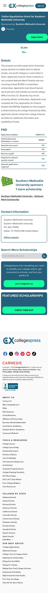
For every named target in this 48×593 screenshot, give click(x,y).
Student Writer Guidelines (13, 430)
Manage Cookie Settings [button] (21, 372)
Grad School (7, 465)
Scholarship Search (10, 451)
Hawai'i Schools (9, 533)
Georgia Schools (9, 529)
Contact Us (7, 401)
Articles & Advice (10, 455)
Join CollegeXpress (24, 283)
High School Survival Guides (14, 575)
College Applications (11, 547)
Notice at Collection (29, 369)
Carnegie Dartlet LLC (22, 367)
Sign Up (41, 6)
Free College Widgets (11, 483)
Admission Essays (10, 551)
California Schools (10, 512)
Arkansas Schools (10, 508)
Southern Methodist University (30, 24)
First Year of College (11, 579)
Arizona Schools (9, 504)
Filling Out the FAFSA (11, 561)
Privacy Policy (17, 369)
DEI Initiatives (8, 412)
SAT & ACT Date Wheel (12, 479)
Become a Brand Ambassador (14, 422)
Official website (11, 237)
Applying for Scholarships (13, 558)
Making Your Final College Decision (17, 568)
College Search (9, 444)
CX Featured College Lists (13, 462)
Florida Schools (9, 526)
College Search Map (11, 447)
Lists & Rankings (9, 458)
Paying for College (10, 565)
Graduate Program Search (13, 469)
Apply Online (37, 37)
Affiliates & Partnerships (13, 419)
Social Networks (9, 415)
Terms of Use (7, 369)
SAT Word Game (9, 476)
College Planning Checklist (13, 472)
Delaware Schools (10, 522)
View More (6, 539)
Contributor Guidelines (12, 426)
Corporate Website (10, 433)
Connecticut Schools (11, 519)
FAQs (5, 408)
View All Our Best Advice (13, 583)
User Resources (9, 487)
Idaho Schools (8, 536)
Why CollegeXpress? (11, 405)
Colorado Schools (10, 515)
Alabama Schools (9, 497)
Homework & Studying (12, 572)
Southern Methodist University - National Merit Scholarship (22, 198)
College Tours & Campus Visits (15, 554)
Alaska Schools (9, 501)
